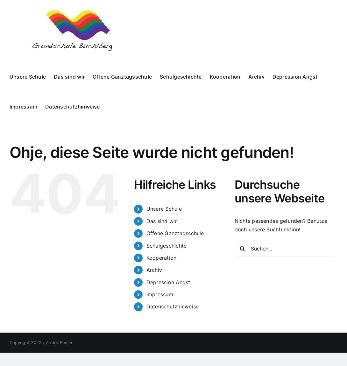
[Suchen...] (286, 249)
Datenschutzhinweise (172, 306)
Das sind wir (161, 221)
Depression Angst (168, 282)
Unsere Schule (164, 209)
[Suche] (243, 249)
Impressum (159, 294)
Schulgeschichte (166, 246)
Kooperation (161, 258)
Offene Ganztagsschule (175, 233)
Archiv (154, 270)
